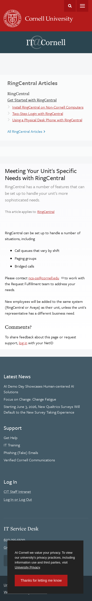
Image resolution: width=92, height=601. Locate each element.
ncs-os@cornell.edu (43, 278)
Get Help (10, 437)
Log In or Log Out (18, 499)
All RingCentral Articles (24, 131)
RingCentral (45, 211)
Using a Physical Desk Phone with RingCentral (47, 120)
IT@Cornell (46, 42)
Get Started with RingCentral (32, 100)
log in (23, 342)
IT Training (12, 445)
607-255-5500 (14, 539)
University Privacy (27, 567)
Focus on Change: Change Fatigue (30, 399)
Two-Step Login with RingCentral (37, 113)
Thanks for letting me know (41, 580)
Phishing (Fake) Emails (21, 452)
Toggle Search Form (70, 6)
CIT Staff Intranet (17, 491)
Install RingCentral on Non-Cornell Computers (47, 107)
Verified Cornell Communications (29, 460)
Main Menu (82, 6)
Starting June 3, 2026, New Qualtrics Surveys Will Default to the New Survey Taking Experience (42, 409)
